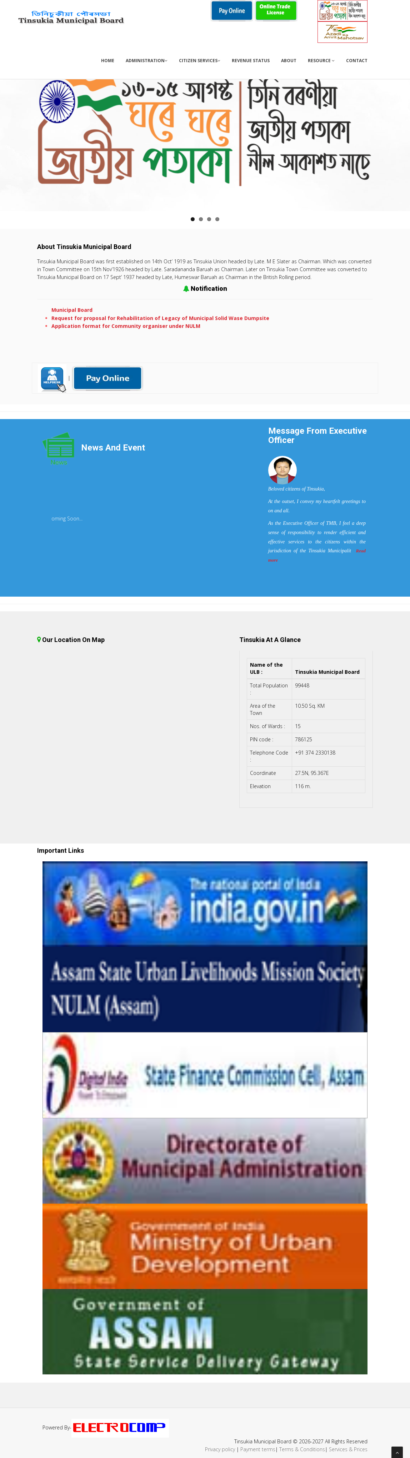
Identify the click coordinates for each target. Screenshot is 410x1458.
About (288, 61)
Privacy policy (220, 1449)
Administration (147, 61)
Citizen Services (199, 61)
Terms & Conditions (302, 1449)
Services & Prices (348, 1449)
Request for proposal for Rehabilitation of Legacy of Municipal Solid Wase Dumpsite (160, 322)
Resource (321, 61)
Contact (357, 61)
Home (107, 61)
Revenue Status (251, 61)
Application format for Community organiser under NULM (125, 330)
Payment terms (257, 1449)
